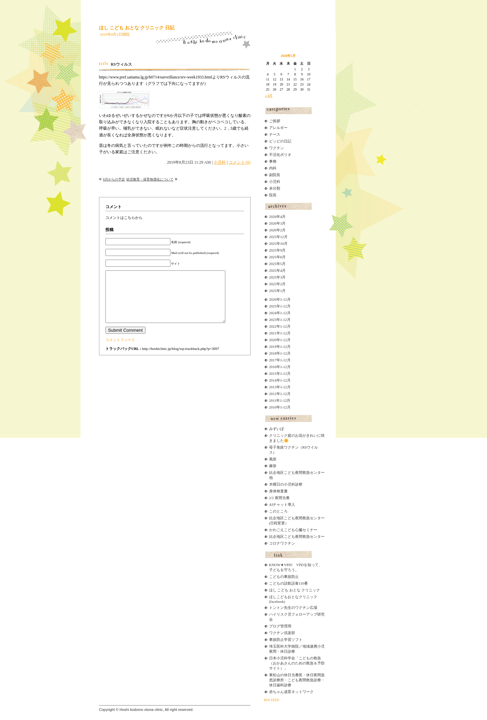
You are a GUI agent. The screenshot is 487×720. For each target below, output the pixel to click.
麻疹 (273, 466)
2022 (273, 326)
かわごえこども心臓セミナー (293, 530)
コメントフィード (120, 350)
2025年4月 (277, 270)
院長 (273, 195)
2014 (273, 380)
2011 (273, 400)
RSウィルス (121, 64)
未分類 (274, 188)
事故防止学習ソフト (285, 639)
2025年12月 (278, 237)
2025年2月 (277, 284)
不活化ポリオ (280, 155)
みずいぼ (276, 429)
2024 (273, 313)
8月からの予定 (114, 179)
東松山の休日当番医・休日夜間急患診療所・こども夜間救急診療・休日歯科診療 (297, 680)
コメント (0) (240, 162)
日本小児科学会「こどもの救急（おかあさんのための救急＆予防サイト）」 (297, 663)
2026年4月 (277, 217)
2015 (273, 373)
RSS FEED (271, 700)
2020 (273, 340)
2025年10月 (278, 243)
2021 (273, 333)
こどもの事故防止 (284, 577)
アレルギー (278, 128)
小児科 (220, 162)
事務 (273, 161)
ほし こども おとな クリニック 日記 (136, 27)
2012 (273, 394)
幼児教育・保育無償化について (149, 179)
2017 (273, 360)
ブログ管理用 (280, 626)
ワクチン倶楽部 (282, 633)
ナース (274, 134)
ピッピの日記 (280, 141)
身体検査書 (278, 491)
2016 (273, 367)
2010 (273, 407)
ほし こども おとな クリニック (294, 590)
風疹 (273, 459)
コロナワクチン (282, 543)
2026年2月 (277, 230)
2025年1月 (277, 291)
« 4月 (269, 95)
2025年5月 (277, 264)
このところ (278, 511)
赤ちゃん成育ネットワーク (291, 692)
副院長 (274, 175)
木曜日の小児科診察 (285, 484)
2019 (273, 347)
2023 (273, 320)
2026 (273, 299)
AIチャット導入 (282, 504)
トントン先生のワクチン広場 (293, 608)
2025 (273, 306)
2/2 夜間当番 (279, 498)
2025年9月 (277, 250)
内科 (273, 168)
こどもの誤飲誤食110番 (288, 583)
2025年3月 (277, 277)
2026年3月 (277, 223)
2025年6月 (277, 257)
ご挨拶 (274, 121)
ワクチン (276, 148)
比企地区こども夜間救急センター (297, 536)
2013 (273, 387)
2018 (273, 353)
